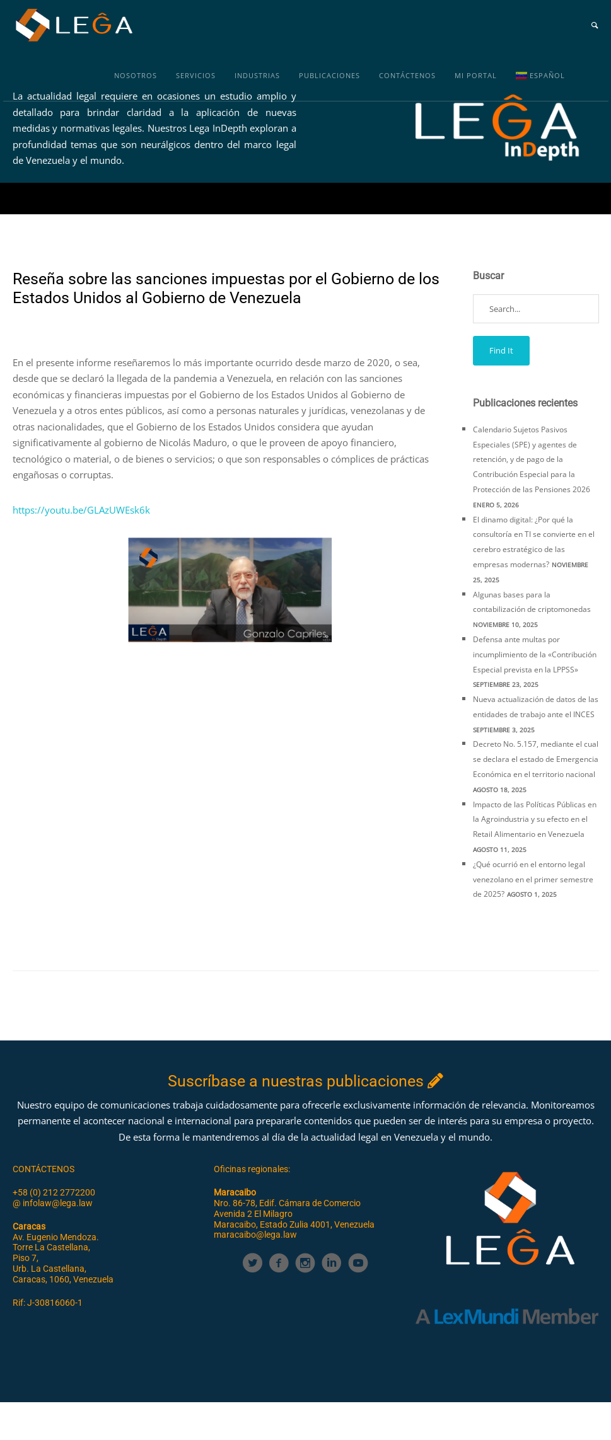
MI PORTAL (476, 75)
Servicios (196, 75)
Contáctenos (407, 75)
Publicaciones (329, 75)
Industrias (257, 75)
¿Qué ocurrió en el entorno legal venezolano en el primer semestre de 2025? (533, 879)
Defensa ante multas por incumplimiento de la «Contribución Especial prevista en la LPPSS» (534, 654)
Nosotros (135, 75)
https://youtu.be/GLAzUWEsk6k (83, 510)
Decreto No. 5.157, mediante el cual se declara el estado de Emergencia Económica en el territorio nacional (535, 759)
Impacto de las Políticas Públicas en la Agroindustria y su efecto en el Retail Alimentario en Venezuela (534, 819)
